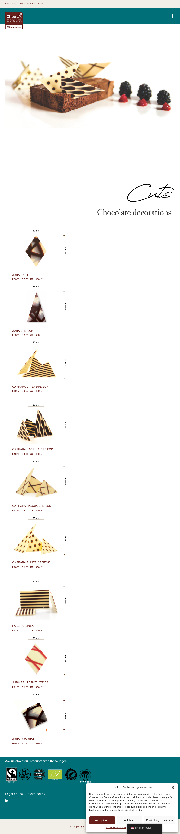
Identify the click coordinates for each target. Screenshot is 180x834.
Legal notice (14, 794)
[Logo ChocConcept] (14, 13)
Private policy (35, 794)
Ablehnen (129, 820)
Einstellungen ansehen (159, 820)
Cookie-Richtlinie (116, 828)
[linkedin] (6, 800)
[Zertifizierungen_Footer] (49, 768)
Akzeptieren (102, 820)
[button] (173, 787)
